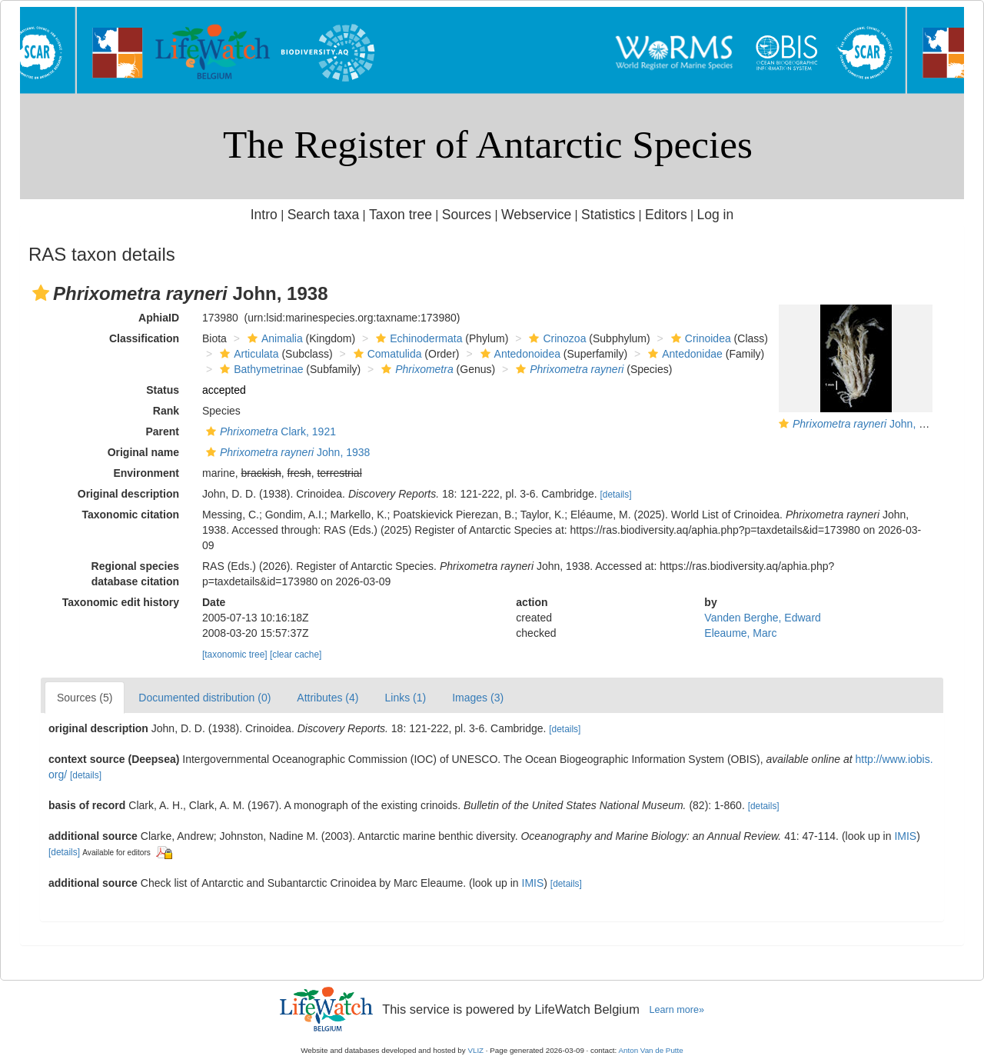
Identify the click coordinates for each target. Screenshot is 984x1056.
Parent (162, 431)
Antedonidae (683, 354)
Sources (466, 214)
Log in (714, 214)
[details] (616, 494)
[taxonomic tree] (235, 654)
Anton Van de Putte (651, 1050)
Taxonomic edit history (120, 602)
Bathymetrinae (259, 369)
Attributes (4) (327, 697)
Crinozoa (555, 338)
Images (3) (478, 697)
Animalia (273, 338)
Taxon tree (400, 214)
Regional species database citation (135, 574)
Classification (144, 338)
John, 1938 (867, 424)
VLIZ (475, 1050)
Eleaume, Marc (740, 633)
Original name (143, 452)
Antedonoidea (518, 354)
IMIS (905, 836)
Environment (146, 473)
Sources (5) (84, 697)
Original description (128, 494)
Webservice (536, 214)
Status (162, 390)
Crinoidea (699, 338)
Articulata (247, 354)
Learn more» (676, 1009)
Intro (264, 214)
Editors (666, 214)
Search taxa (324, 214)
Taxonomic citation (130, 514)
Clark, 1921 (269, 431)
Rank (166, 411)
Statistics (608, 214)
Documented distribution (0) (204, 697)
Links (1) (405, 697)
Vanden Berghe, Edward (762, 617)
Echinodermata (417, 338)
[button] (40, 293)
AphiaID (158, 317)
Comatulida (386, 354)
